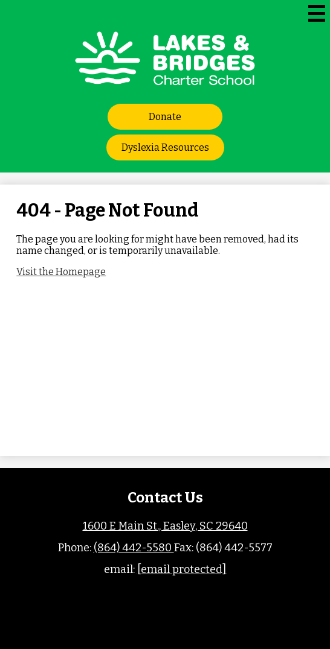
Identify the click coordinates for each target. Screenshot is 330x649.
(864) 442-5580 (134, 547)
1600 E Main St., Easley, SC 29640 (165, 526)
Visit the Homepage (61, 271)
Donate (165, 116)
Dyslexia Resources (165, 147)
